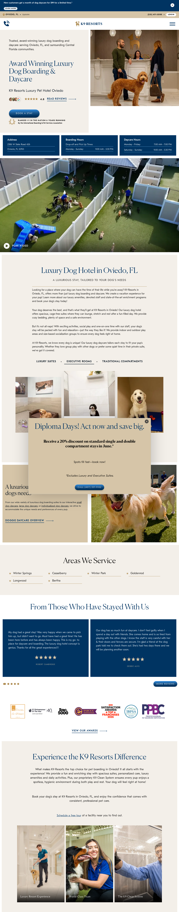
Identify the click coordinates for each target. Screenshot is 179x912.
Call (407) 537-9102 (89, 487)
